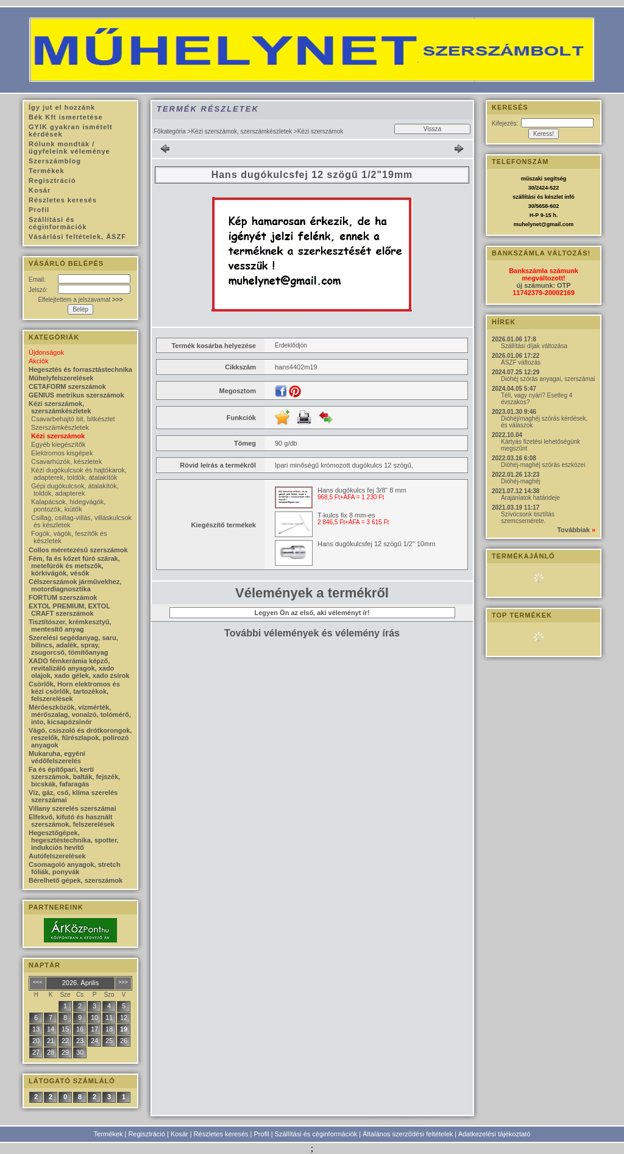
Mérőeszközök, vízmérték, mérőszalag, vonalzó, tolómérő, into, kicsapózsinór (80, 714)
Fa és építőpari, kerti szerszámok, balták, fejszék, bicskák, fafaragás (74, 777)
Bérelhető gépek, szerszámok (75, 880)
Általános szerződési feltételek (408, 1134)
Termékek (108, 1134)
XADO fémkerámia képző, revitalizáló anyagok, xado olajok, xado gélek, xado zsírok (79, 668)
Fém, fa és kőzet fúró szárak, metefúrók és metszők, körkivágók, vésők (74, 566)
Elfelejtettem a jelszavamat (80, 299)
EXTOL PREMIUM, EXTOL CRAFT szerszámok (69, 609)
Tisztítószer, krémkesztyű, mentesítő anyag (70, 625)
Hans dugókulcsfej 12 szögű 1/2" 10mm (376, 543)
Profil (261, 1134)
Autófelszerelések (57, 856)
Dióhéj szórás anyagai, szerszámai (548, 379)
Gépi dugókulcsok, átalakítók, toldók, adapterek (75, 489)
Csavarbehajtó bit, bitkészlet (73, 418)
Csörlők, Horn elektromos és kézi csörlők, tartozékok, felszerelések (74, 691)
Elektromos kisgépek (62, 453)
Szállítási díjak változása (534, 346)
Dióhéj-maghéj (520, 481)
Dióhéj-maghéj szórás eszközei (543, 464)
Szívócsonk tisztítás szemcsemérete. (528, 517)
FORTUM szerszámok (63, 597)
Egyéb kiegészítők (58, 444)
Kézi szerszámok (58, 436)
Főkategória (170, 131)
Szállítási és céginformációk (316, 1134)
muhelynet (527, 224)
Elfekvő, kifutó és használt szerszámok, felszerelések (72, 820)
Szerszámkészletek (60, 427)
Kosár (179, 1134)
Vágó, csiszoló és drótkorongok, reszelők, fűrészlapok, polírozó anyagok (80, 738)
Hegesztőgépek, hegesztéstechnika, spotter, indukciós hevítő (74, 840)
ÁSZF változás (521, 362)
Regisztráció (146, 1134)
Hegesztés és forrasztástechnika (80, 369)
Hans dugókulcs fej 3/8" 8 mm (361, 490)
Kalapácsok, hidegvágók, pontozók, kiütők (68, 505)
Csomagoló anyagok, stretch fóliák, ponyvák (74, 868)
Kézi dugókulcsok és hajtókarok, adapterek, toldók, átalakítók (79, 473)
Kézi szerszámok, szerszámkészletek (241, 131)
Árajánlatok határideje (530, 497)
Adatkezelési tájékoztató (494, 1134)
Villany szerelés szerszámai (72, 808)
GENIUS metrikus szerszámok (76, 395)
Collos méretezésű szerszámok (78, 550)
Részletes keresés (221, 1134)
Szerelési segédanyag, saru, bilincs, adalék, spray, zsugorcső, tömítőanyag (73, 645)
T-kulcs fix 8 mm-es (346, 515)
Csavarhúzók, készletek (66, 461)
